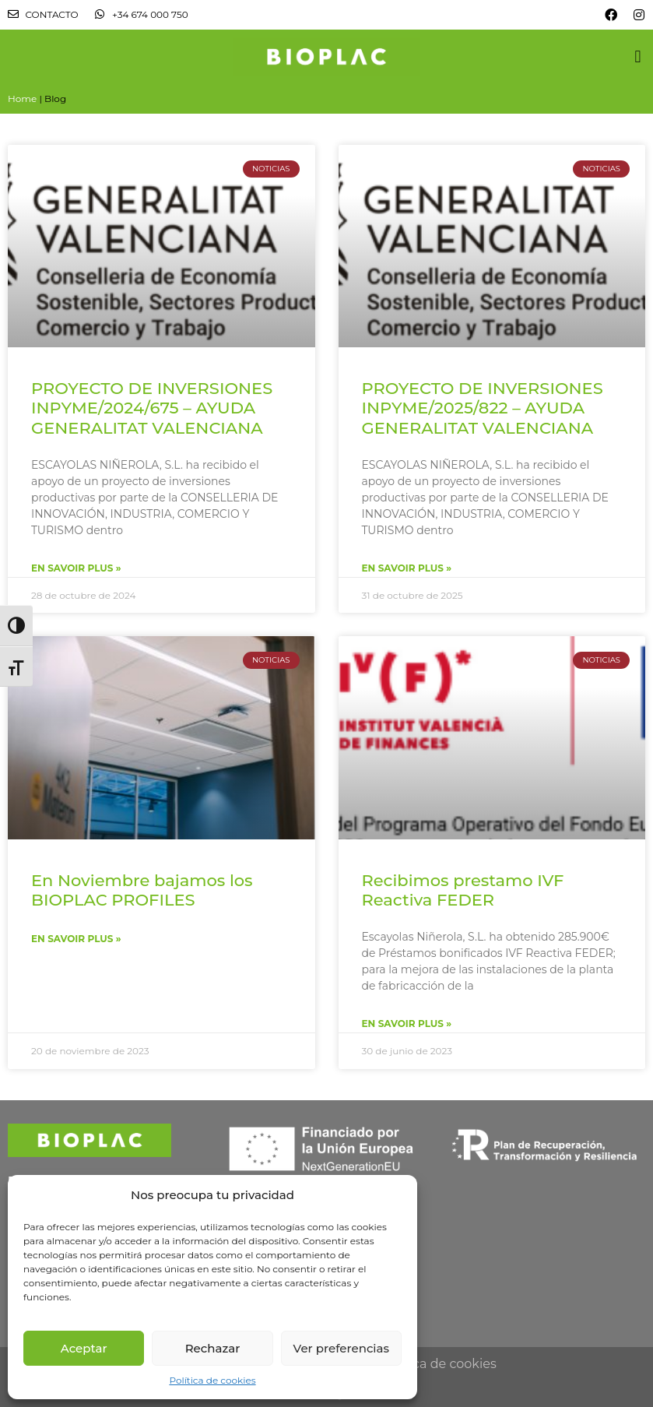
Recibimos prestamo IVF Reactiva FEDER (463, 890)
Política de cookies (212, 1380)
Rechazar (212, 1348)
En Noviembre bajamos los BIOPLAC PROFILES (142, 890)
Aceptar (84, 1348)
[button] (637, 56)
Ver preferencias (341, 1348)
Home (22, 98)
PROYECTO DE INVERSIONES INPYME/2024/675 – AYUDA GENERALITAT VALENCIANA (151, 407)
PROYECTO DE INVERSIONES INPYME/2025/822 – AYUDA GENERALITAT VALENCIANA (482, 407)
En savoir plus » (76, 568)
